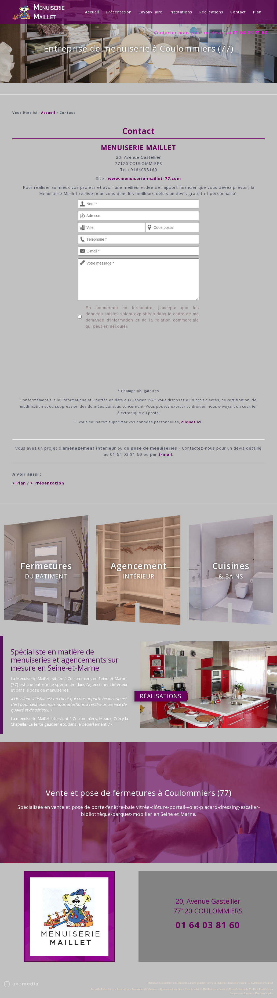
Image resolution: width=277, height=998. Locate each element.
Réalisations (211, 12)
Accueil (92, 12)
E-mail (165, 454)
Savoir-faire (150, 12)
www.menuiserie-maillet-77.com (144, 178)
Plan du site (265, 989)
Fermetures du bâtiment (144, 989)
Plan (257, 12)
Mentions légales (264, 993)
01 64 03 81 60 (208, 925)
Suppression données (241, 993)
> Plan (19, 483)
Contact (238, 12)
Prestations (180, 12)
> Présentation (47, 483)
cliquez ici (191, 422)
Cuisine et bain (193, 989)
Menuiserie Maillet (246, 989)
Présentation (119, 12)
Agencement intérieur (171, 989)
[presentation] (138, 348)
